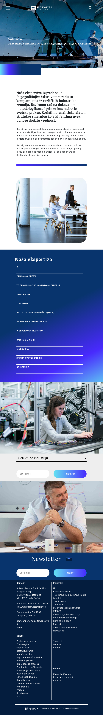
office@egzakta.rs (31, 595)
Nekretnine (58, 630)
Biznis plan (22, 693)
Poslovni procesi (25, 660)
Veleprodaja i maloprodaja (67, 614)
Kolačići (57, 680)
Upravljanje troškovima (28, 670)
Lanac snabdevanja (26, 677)
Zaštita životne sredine (65, 627)
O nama (57, 644)
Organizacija (23, 647)
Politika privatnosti (63, 677)
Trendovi (57, 641)
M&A (18, 696)
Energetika (58, 624)
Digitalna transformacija (29, 657)
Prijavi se (70, 573)
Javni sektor (59, 601)
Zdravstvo (58, 604)
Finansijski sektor (62, 591)
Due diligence (23, 680)
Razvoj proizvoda (25, 673)
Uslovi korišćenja (62, 674)
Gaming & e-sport (62, 621)
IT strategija (22, 644)
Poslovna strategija (26, 641)
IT (54, 588)
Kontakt (57, 647)
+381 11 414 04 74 (30, 598)
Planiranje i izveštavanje (29, 667)
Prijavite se (70, 474)
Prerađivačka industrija (65, 617)
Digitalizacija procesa (27, 664)
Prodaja (20, 690)
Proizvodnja (22, 686)
